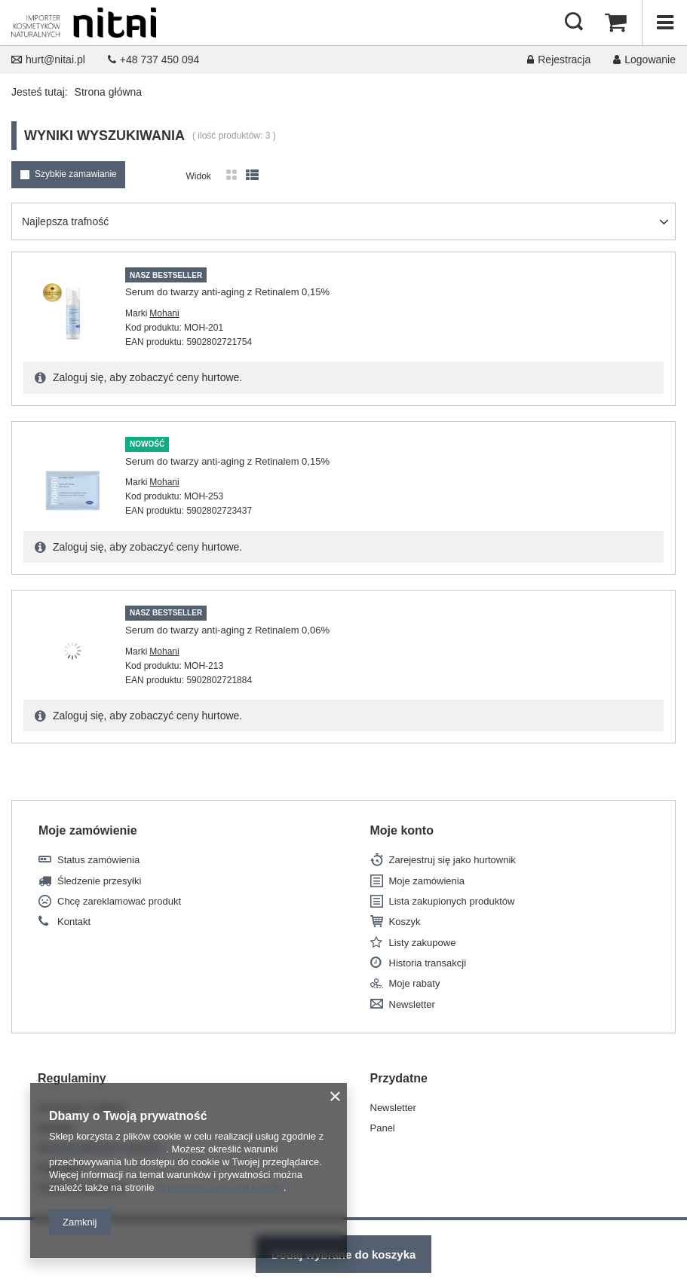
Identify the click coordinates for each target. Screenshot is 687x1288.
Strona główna (109, 92)
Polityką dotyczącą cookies (107, 1149)
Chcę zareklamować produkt (119, 901)
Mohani (164, 313)
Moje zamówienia (427, 881)
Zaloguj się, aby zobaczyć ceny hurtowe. (146, 377)
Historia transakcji (428, 963)
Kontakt (73, 921)
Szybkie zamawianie (76, 174)
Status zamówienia (98, 859)
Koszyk (405, 921)
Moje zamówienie (87, 830)
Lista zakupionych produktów (452, 901)
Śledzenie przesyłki (99, 881)
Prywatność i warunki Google (220, 1187)
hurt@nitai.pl (48, 59)
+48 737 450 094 (154, 59)
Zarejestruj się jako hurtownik (452, 859)
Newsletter (412, 1004)
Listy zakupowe (422, 942)
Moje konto (402, 830)
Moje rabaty (414, 983)
